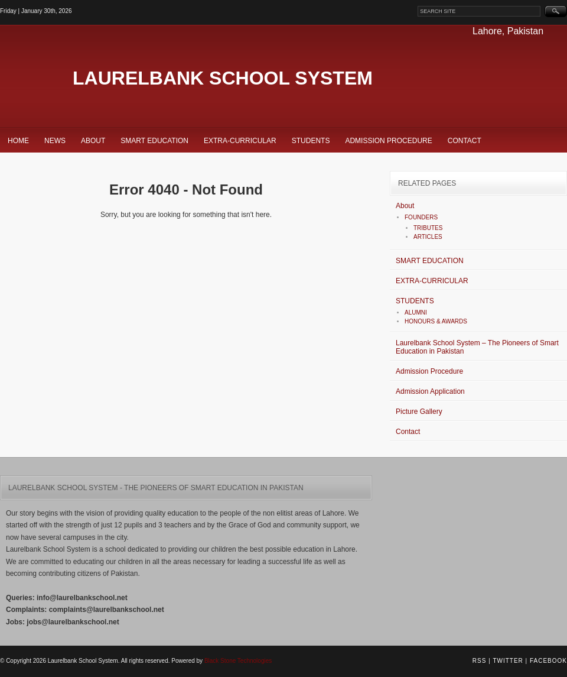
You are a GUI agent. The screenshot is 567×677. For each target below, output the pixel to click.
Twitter (508, 660)
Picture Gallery (419, 411)
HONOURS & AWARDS (436, 321)
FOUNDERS (421, 217)
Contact (464, 141)
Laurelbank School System (223, 78)
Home (18, 141)
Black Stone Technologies (238, 660)
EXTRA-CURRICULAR (240, 141)
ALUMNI (416, 312)
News (55, 141)
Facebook (548, 660)
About (93, 141)
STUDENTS (311, 141)
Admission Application (430, 391)
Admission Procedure (388, 141)
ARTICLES (427, 237)
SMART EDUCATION (154, 141)
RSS (479, 660)
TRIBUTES (427, 228)
